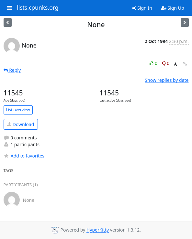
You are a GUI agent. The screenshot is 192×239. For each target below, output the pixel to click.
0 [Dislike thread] (166, 63)
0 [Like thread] (154, 63)
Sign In (142, 8)
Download (20, 124)
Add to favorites (24, 156)
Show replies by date (166, 80)
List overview (18, 110)
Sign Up (172, 8)
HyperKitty (97, 230)
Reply (12, 70)
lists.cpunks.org (37, 8)
